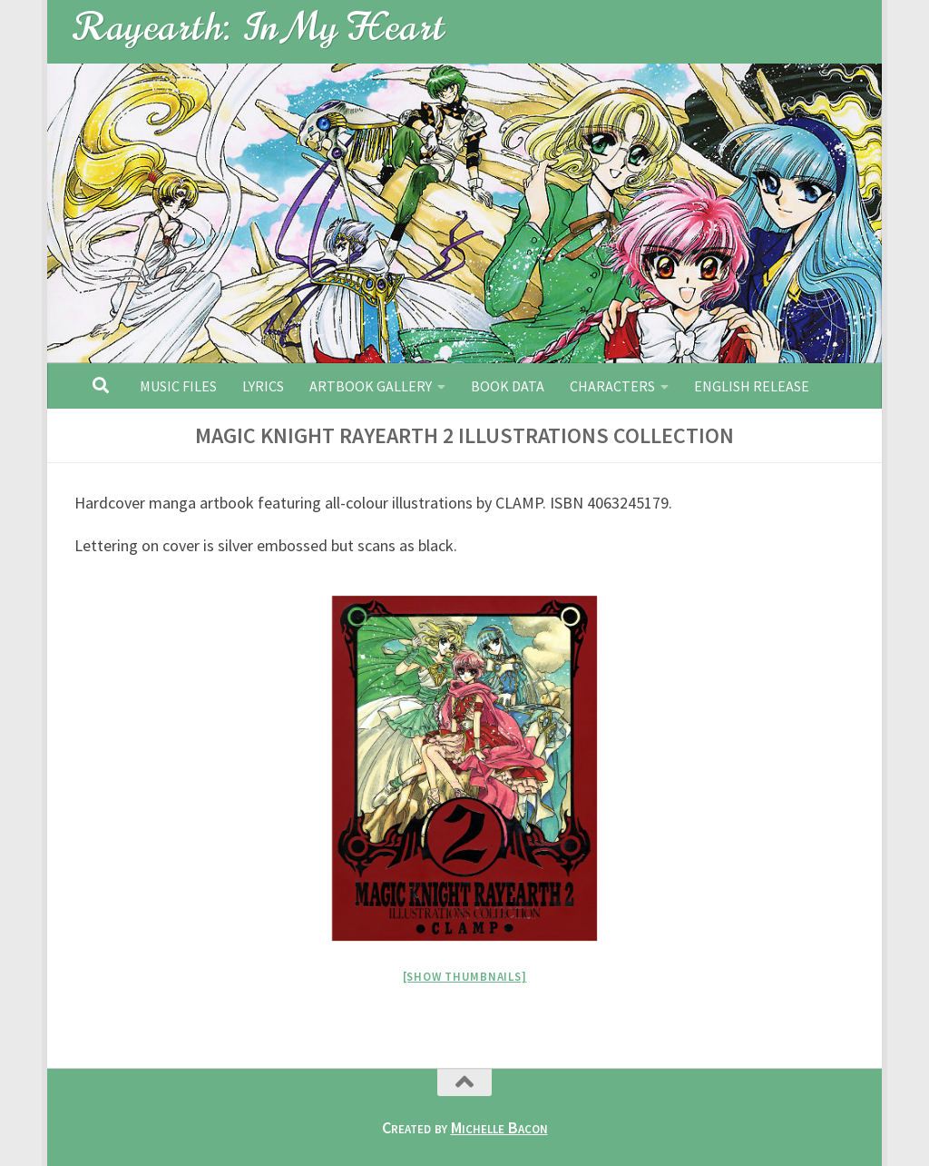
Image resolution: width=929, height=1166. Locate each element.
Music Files (178, 386)
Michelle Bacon (499, 1127)
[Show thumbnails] (465, 976)
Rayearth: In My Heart (259, 27)
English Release (751, 386)
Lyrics (263, 386)
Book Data (507, 386)
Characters (612, 386)
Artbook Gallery (370, 386)
